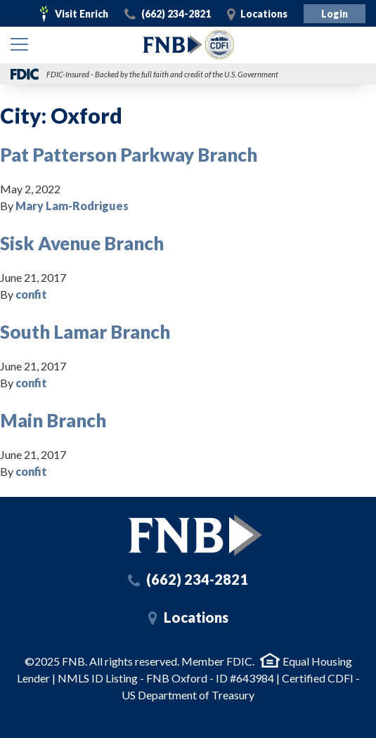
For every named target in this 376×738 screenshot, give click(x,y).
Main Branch (53, 420)
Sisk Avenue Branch (82, 243)
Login (334, 14)
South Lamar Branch (85, 332)
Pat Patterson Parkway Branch (128, 154)
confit (31, 294)
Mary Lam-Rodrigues (72, 205)
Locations (263, 14)
